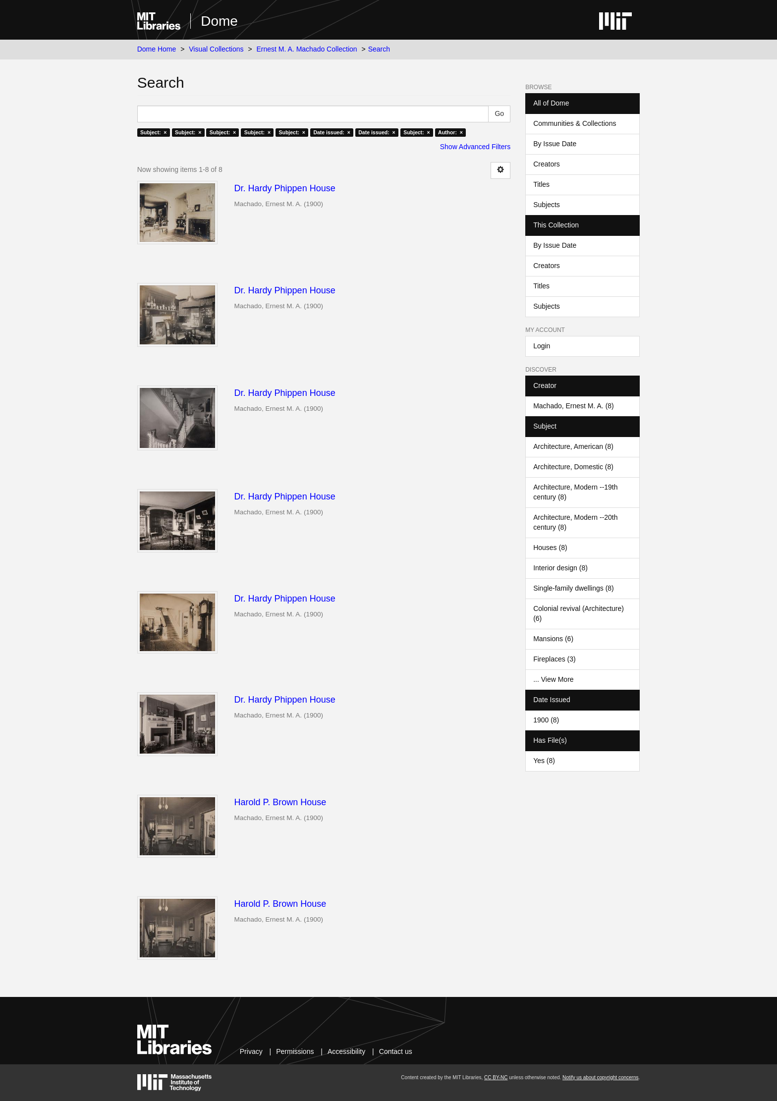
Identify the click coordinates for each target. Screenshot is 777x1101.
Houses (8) (550, 547)
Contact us (395, 1051)
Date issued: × (331, 132)
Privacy (251, 1051)
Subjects (546, 205)
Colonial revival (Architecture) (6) (578, 613)
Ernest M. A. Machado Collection (307, 49)
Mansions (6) (553, 639)
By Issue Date (554, 144)
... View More (553, 679)
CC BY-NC (495, 1077)
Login (541, 346)
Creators (546, 164)
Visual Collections (216, 49)
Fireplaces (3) (554, 659)
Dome (219, 21)
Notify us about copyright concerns (600, 1077)
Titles (541, 184)
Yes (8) (544, 761)
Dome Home (156, 49)
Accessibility (346, 1051)
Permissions (295, 1051)
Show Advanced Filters (475, 147)
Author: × (450, 132)
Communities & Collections (574, 123)
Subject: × (153, 132)
